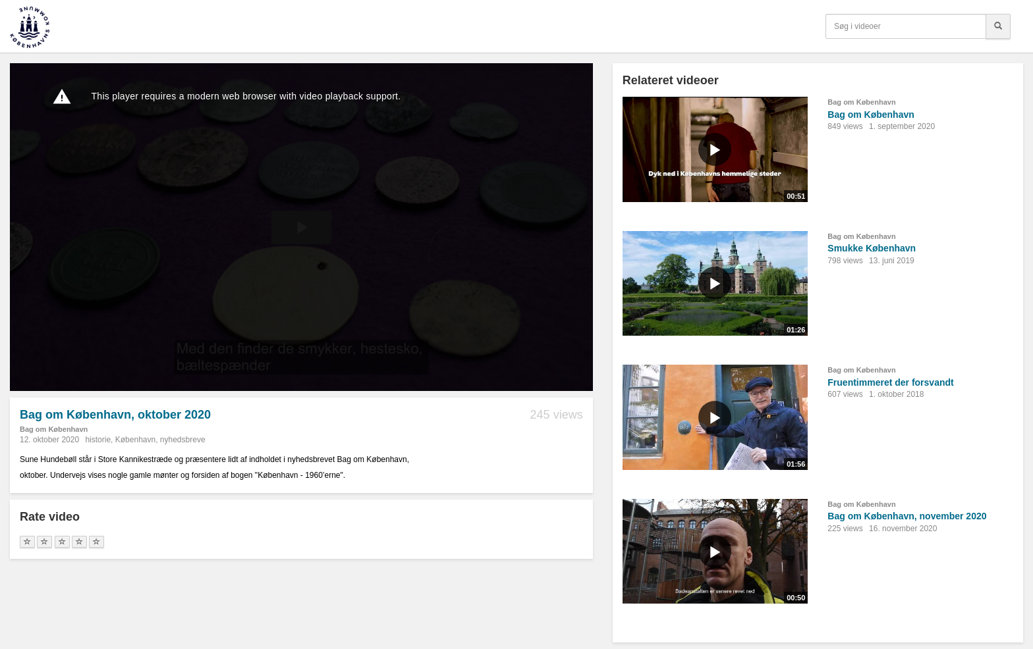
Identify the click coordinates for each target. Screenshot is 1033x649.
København (135, 439)
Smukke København (871, 248)
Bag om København (54, 429)
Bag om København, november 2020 (906, 516)
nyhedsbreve (183, 439)
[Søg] (998, 26)
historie (98, 439)
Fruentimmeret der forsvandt (890, 382)
